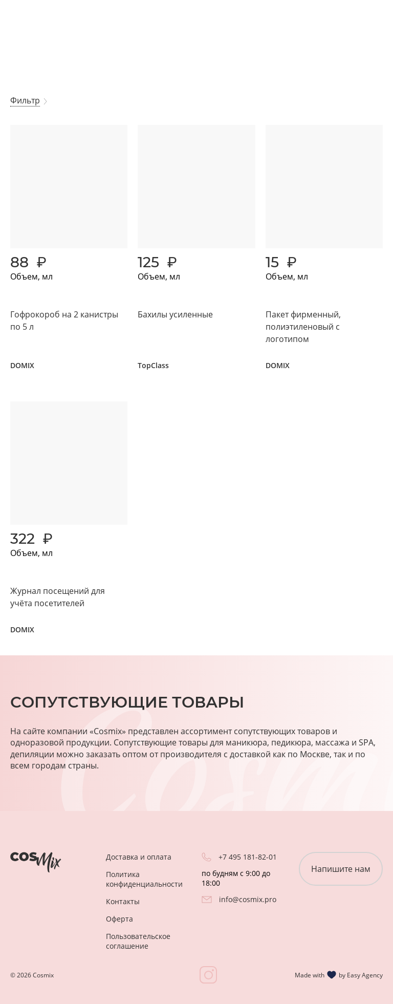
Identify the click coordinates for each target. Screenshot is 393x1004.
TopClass (153, 365)
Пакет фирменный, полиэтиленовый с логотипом (303, 327)
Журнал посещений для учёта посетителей (57, 597)
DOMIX (22, 365)
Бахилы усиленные (175, 314)
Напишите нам (340, 868)
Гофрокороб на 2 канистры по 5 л (64, 320)
